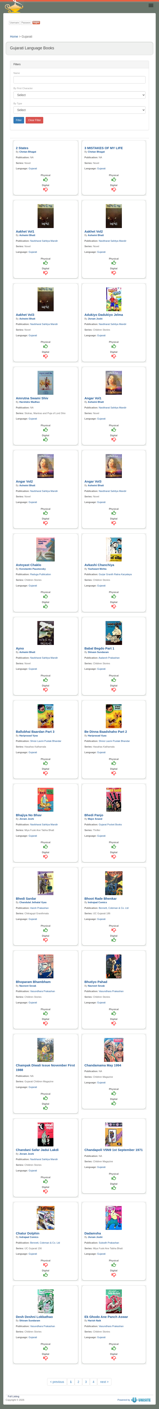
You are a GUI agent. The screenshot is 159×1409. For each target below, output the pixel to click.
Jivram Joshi (95, 318)
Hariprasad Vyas (28, 735)
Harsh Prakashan (39, 908)
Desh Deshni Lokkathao (34, 1317)
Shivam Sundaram (98, 652)
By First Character (23, 88)
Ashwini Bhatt (27, 235)
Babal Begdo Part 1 (99, 648)
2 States (22, 148)
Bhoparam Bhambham (33, 982)
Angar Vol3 (92, 481)
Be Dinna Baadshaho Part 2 (105, 731)
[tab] (79, 64)
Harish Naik (94, 1320)
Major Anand (95, 819)
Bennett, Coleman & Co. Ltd (114, 908)
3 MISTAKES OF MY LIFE (103, 148)
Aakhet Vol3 (25, 314)
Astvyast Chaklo (28, 565)
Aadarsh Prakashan (109, 657)
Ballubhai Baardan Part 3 (35, 731)
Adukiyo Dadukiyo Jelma (103, 314)
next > (104, 1382)
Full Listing (13, 1396)
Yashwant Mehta (97, 569)
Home (14, 36)
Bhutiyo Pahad (95, 982)
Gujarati (33, 168)
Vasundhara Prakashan (42, 991)
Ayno (20, 648)
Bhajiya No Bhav (28, 815)
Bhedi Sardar (26, 898)
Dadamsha (92, 1233)
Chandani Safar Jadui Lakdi (37, 1150)
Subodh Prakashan (109, 1242)
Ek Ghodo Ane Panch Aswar (106, 1317)
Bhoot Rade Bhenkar (100, 898)
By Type (17, 103)
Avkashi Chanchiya (99, 565)
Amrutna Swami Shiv (32, 398)
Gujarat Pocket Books (110, 824)
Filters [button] (17, 64)
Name (16, 73)
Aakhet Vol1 (25, 231)
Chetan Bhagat (27, 151)
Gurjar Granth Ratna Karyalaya (115, 574)
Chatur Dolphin (27, 1233)
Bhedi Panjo (93, 815)
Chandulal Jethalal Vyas (33, 902)
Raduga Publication (40, 574)
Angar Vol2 (24, 481)
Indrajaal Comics (97, 902)
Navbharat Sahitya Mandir (44, 241)
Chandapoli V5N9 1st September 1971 (113, 1150)
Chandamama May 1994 (102, 1065)
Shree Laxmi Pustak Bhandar (45, 741)
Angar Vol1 (92, 398)
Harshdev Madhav (29, 402)
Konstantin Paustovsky (32, 569)
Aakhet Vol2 (93, 231)
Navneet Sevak (27, 985)
